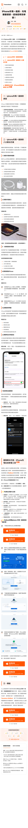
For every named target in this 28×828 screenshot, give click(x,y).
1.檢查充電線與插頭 (9, 65)
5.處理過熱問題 (8, 75)
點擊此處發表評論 (14, 739)
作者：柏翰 (13, 21)
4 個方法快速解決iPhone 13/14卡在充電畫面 (13, 767)
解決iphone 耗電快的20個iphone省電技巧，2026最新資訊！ (13, 764)
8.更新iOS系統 (8, 82)
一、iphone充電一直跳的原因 (14, 57)
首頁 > (4, 35)
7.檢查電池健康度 (9, 80)
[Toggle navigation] (25, 4)
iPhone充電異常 (14, 51)
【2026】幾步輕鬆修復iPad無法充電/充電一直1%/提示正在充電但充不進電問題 (13, 755)
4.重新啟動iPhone (9, 72)
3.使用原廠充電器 (9, 70)
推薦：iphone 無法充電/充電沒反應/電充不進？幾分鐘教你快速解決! (13, 751)
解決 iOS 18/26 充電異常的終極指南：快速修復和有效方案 (13, 771)
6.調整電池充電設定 (9, 77)
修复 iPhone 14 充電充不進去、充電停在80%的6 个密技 (12, 759)
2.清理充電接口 (8, 67)
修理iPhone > (10, 35)
